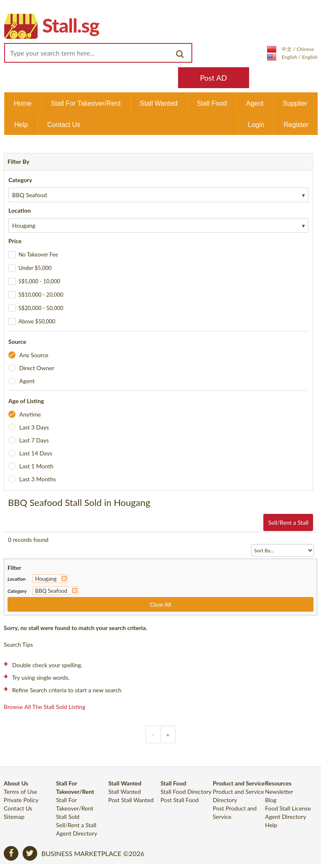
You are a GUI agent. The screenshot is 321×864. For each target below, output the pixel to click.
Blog (270, 799)
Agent (255, 103)
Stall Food (212, 103)
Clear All (160, 604)
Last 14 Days (35, 453)
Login (256, 124)
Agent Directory (76, 833)
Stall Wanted (159, 103)
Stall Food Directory (185, 791)
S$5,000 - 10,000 (39, 281)
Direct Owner (36, 367)
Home (23, 103)
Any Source (33, 354)
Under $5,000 (34, 267)
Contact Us (63, 124)
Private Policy (21, 799)
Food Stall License (288, 808)
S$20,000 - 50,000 (40, 308)
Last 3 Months (37, 479)
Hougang (46, 578)
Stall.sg (70, 25)
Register (295, 124)
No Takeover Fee (38, 254)
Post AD (213, 77)
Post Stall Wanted (131, 799)
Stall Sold (67, 816)
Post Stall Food (179, 799)
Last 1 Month (36, 466)
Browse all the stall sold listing (44, 706)
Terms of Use (20, 791)
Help (21, 124)
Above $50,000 (36, 321)
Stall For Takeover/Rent (86, 103)
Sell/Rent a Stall (288, 522)
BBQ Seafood (51, 590)
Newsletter (279, 791)
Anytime (30, 414)
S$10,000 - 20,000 (40, 294)
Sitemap (14, 816)
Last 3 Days (34, 427)
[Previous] (152, 734)
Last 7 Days (34, 440)
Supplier (295, 103)
